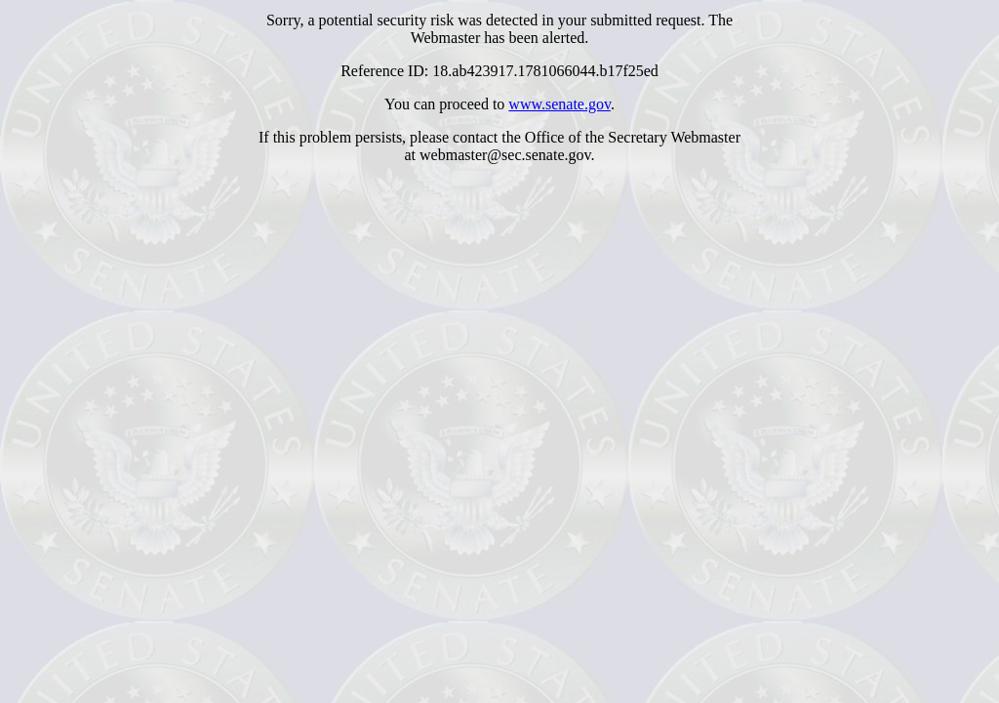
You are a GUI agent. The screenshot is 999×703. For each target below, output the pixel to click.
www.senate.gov (559, 104)
